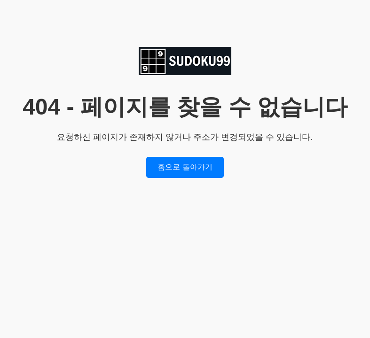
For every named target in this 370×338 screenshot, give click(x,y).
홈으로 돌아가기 (184, 167)
